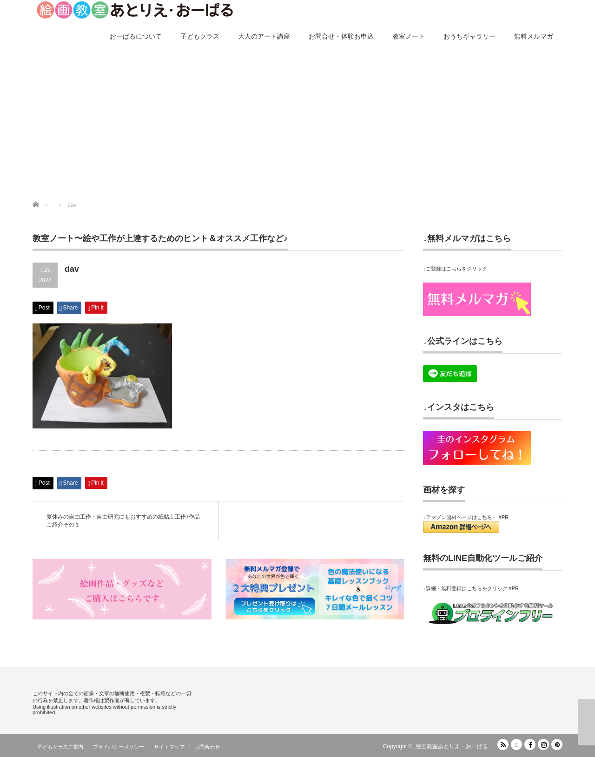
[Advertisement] (297, 122)
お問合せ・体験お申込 (341, 36)
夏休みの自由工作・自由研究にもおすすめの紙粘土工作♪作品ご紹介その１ (123, 520)
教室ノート (408, 36)
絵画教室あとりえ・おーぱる (452, 746)
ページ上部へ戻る (586, 722)
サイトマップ (169, 747)
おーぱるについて (136, 36)
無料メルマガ (533, 36)
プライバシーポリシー (118, 747)
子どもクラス (199, 36)
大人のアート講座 (264, 36)
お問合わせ (207, 747)
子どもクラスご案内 (60, 747)
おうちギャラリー (469, 36)
